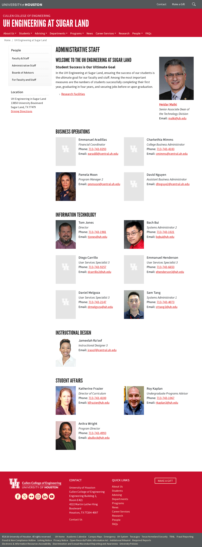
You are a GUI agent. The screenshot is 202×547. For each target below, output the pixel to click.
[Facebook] (18, 496)
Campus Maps (95, 536)
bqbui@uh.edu (165, 237)
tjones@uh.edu (97, 237)
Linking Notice (44, 540)
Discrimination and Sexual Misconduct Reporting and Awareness (85, 543)
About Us (8, 33)
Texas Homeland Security (155, 536)
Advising (40, 33)
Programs (76, 33)
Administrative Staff (24, 65)
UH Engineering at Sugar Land (46, 23)
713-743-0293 (97, 149)
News (90, 33)
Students (24, 33)
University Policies (129, 543)
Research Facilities (73, 94)
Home (7, 40)
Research (124, 33)
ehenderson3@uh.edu (170, 272)
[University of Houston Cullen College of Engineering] (35, 483)
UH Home (60, 536)
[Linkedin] (45, 496)
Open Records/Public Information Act (89, 540)
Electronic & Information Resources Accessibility (26, 543)
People (136, 33)
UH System (122, 536)
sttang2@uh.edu (166, 307)
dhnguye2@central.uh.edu (173, 184)
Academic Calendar (77, 536)
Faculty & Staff (20, 58)
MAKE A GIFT (165, 480)
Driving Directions (21, 111)
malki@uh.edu (177, 118)
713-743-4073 (165, 302)
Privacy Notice (61, 540)
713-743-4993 (97, 433)
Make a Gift (178, 4)
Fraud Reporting (185, 536)
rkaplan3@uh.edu (167, 403)
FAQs (148, 33)
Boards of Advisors (23, 72)
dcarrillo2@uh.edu (99, 272)
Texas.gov (135, 536)
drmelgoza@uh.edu (100, 307)
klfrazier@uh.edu (98, 403)
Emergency (109, 536)
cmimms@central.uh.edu (172, 154)
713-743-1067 (165, 398)
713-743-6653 (165, 267)
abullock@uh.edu (99, 438)
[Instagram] (38, 496)
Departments (57, 33)
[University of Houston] (22, 4)
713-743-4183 (165, 149)
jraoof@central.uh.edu (102, 350)
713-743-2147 (97, 302)
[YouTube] (52, 496)
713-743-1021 (165, 232)
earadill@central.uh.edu (103, 154)
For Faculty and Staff (24, 79)
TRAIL (172, 536)
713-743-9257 (97, 267)
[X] (25, 496)
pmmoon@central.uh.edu (104, 184)
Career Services (105, 33)
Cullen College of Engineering (26, 16)
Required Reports (141, 540)
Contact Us (75, 519)
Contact (161, 4)
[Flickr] (31, 496)
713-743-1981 (97, 232)
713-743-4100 (97, 398)
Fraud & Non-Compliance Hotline (19, 540)
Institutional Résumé (120, 540)
